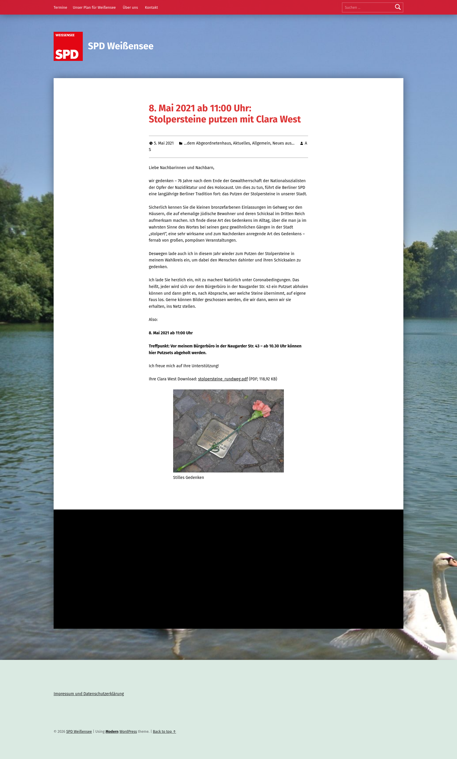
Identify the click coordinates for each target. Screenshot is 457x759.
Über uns (130, 7)
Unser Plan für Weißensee (94, 7)
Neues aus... (284, 143)
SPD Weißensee (121, 46)
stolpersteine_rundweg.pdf (223, 379)
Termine (60, 7)
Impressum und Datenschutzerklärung (89, 693)
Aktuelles (241, 143)
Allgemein (261, 143)
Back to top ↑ (164, 731)
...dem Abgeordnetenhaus (207, 143)
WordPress (128, 731)
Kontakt (151, 7)
